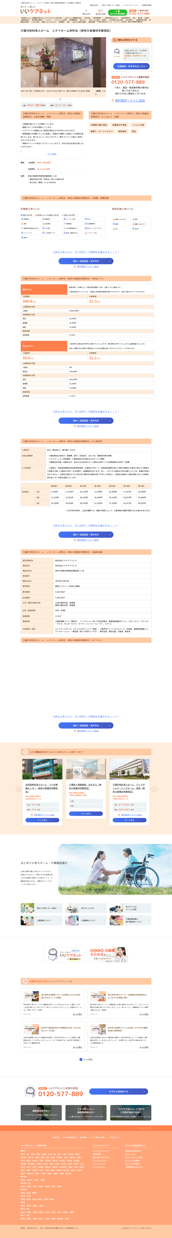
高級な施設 (92, 22)
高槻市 (70, 1164)
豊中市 (46, 1164)
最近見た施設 (101, 12)
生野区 (43, 1157)
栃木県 (28, 1193)
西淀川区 (23, 1157)
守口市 (82, 1164)
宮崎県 (53, 1218)
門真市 (41, 1170)
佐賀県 (29, 1218)
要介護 (140, 18)
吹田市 (57, 1164)
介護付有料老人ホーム (111, 18)
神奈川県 (87, 18)
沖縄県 (67, 1218)
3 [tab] (60, 99)
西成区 (79, 1157)
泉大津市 (64, 1164)
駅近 (68, 22)
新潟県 (23, 1199)
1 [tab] (55, 99)
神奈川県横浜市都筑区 (34, 796)
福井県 (40, 1199)
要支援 (147, 18)
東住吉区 (72, 1157)
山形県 (53, 1186)
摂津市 (47, 1170)
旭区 (47, 1157)
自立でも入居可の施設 (79, 22)
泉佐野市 (41, 1167)
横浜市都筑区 (97, 18)
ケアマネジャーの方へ (100, 1160)
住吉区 (66, 1157)
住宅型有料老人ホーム (34, 798)
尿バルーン (83, 20)
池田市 (51, 1164)
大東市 (76, 1167)
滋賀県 (55, 1173)
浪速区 (77, 1154)
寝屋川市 (55, 1167)
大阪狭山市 (30, 1173)
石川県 (34, 1199)
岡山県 (23, 1212)
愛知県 (23, 1206)
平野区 (41, 1160)
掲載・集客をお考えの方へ (101, 1157)
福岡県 (23, 1218)
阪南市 (37, 1173)
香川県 (59, 1212)
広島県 (29, 1212)
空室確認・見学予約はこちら (131, 66)
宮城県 (41, 1186)
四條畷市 (79, 1170)
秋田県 (47, 1186)
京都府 (49, 1173)
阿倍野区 (59, 1157)
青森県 (29, 1186)
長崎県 (35, 1218)
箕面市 (23, 1170)
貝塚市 (76, 1164)
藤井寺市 (59, 1170)
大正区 (64, 1154)
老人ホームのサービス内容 (133, 1157)
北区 (27, 1154)
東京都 (23, 1180)
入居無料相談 (146, 5)
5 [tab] (65, 99)
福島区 (44, 1154)
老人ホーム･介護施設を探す (73, 18)
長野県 (51, 1199)
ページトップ (143, 1128)
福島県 (59, 1186)
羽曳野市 (35, 1170)
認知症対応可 (25, 20)
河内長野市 (63, 1167)
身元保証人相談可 (37, 20)
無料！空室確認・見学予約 (86, 261)
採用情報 (83, 1137)
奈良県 (61, 1173)
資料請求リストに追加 (130, 100)
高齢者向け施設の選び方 (133, 1151)
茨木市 (28, 1167)
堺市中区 (55, 1160)
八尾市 (34, 1167)
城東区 (53, 1157)
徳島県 (72, 1212)
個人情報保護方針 (69, 1137)
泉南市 (73, 1170)
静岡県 (35, 1206)
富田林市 (48, 1167)
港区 (59, 1154)
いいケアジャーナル (130, 5)
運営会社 (56, 1137)
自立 (134, 18)
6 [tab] (67, 99)
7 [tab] (69, 99)
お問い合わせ (114, 1137)
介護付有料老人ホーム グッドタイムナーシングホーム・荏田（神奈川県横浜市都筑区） (129, 788)
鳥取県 (35, 1212)
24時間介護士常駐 (141, 20)
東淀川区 (31, 1157)
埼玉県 (36, 1180)
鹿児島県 (60, 1218)
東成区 (37, 1157)
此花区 (50, 1154)
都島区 (38, 1154)
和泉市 (82, 1167)
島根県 (41, 1212)
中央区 (33, 1154)
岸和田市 (39, 1164)
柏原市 (28, 1170)
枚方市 (23, 1167)
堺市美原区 (31, 1164)
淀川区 (23, 1160)
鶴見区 (28, 1160)
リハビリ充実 (35, 22)
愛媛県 (53, 1212)
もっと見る (43, 820)
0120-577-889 (139, 13)
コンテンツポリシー (99, 1167)
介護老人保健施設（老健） (79, 795)
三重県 (41, 1206)
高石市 (53, 1170)
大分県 (47, 1218)
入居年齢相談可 (125, 18)
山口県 (47, 1212)
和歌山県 (68, 1173)
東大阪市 (66, 1170)
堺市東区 (23, 1164)
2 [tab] (58, 99)
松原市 (70, 1167)
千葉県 (42, 1180)
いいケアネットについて (100, 1151)
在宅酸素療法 (73, 20)
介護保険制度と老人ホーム (133, 1167)
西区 (55, 1154)
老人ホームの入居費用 (132, 1160)
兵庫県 (43, 1173)
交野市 (23, 1173)
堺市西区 (62, 1160)
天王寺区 (71, 1154)
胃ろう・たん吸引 (94, 20)
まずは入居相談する (118, 1091)
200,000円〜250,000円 (116, 20)
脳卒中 (104, 20)
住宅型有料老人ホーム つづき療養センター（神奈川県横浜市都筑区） (42, 788)
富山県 (28, 1199)
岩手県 (35, 1186)
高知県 (65, 1212)
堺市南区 (69, 1160)
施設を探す (94, 5)
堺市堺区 (48, 1160)
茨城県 (23, 1193)
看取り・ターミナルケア (49, 22)
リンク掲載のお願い (98, 1137)
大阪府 (23, 1154)
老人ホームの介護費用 (132, 1164)
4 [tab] (62, 99)
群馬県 (34, 1193)
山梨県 (46, 1199)
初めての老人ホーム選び (111, 5)
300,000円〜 (129, 20)
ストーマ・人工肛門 (61, 20)
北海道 (23, 1186)
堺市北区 (77, 1160)
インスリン (48, 20)
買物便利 (61, 22)
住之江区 (35, 1160)
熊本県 (41, 1218)
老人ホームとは (130, 1154)
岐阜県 (29, 1206)
